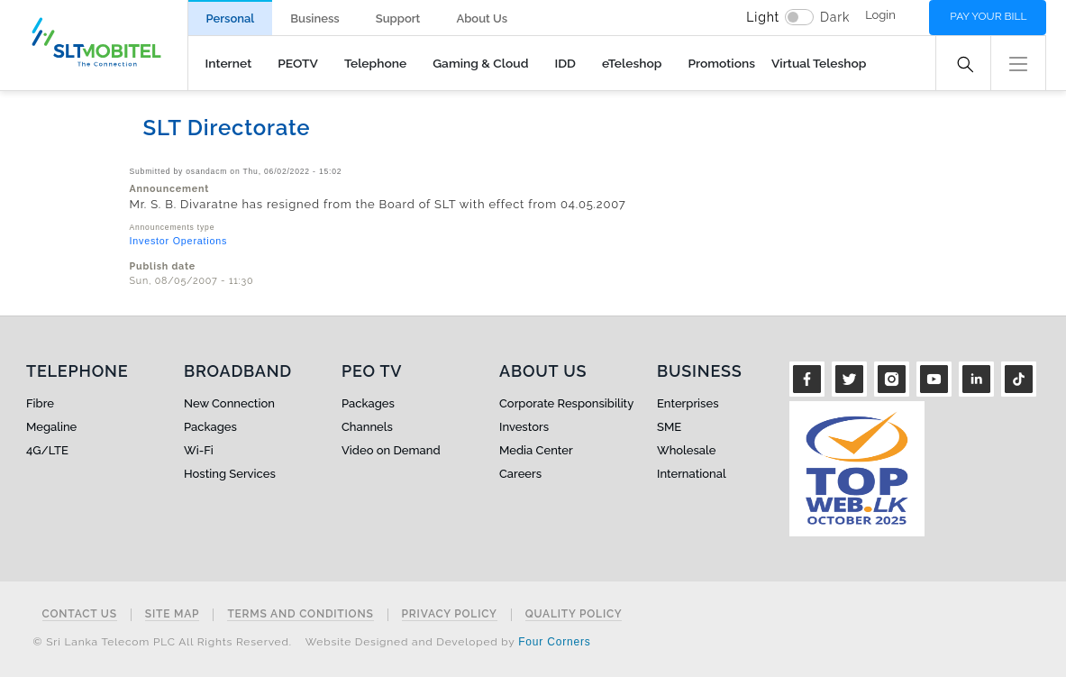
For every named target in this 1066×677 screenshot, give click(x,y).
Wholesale (686, 450)
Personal (230, 18)
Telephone (375, 63)
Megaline (51, 427)
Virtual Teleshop (818, 63)
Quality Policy (574, 614)
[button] (1018, 61)
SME (669, 427)
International (691, 473)
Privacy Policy (449, 614)
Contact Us (79, 614)
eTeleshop (631, 63)
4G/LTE (47, 450)
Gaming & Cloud (480, 63)
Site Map (172, 614)
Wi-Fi (199, 450)
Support (398, 18)
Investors (524, 427)
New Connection (229, 403)
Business (314, 18)
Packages (210, 427)
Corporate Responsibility (566, 403)
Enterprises (687, 403)
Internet (228, 63)
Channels (367, 427)
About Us (481, 18)
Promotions (721, 63)
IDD (565, 63)
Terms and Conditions (300, 614)
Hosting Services (230, 473)
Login (880, 15)
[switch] (799, 17)
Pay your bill (988, 16)
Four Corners (554, 642)
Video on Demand (391, 450)
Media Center (536, 450)
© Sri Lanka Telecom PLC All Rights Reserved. (162, 642)
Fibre (40, 403)
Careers (520, 473)
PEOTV (298, 63)
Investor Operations (179, 240)
